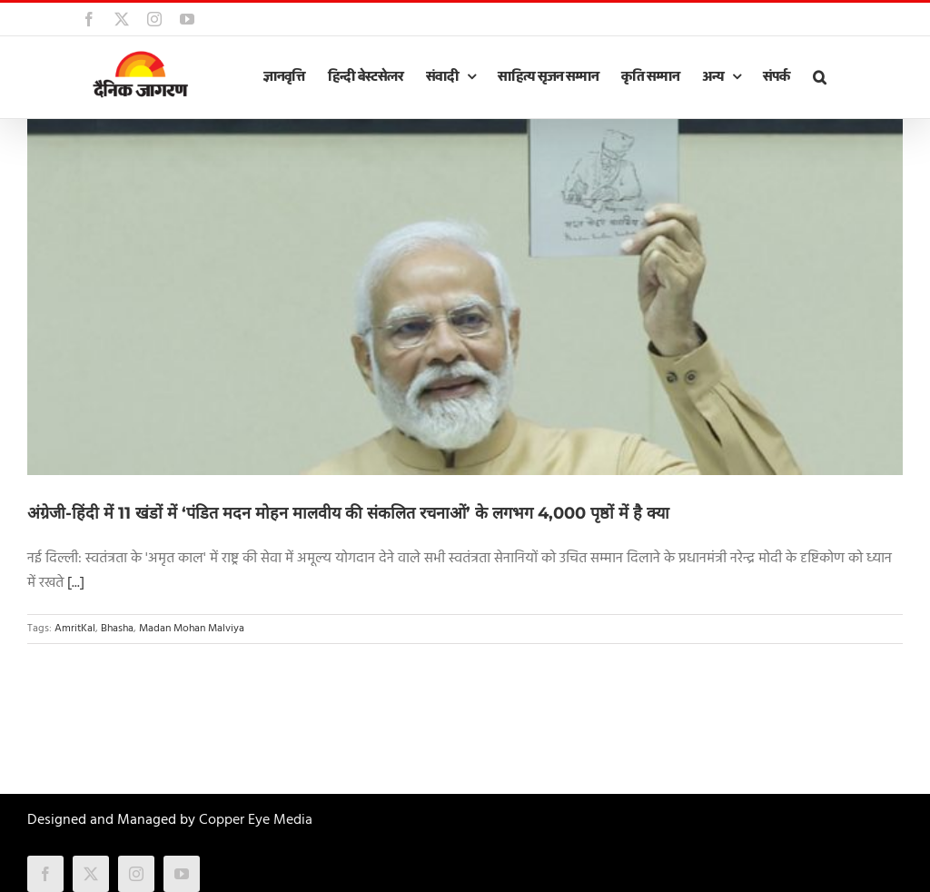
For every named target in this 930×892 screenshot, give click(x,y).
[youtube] (181, 874)
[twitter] (91, 874)
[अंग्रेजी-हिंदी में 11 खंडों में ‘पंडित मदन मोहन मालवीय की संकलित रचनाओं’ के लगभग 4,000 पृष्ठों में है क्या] (465, 297)
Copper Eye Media (255, 820)
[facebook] (45, 874)
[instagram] (136, 874)
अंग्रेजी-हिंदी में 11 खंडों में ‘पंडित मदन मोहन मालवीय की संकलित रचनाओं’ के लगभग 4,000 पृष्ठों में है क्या (348, 513)
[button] (819, 77)
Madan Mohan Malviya (191, 628)
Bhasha (117, 628)
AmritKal (74, 628)
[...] (75, 583)
